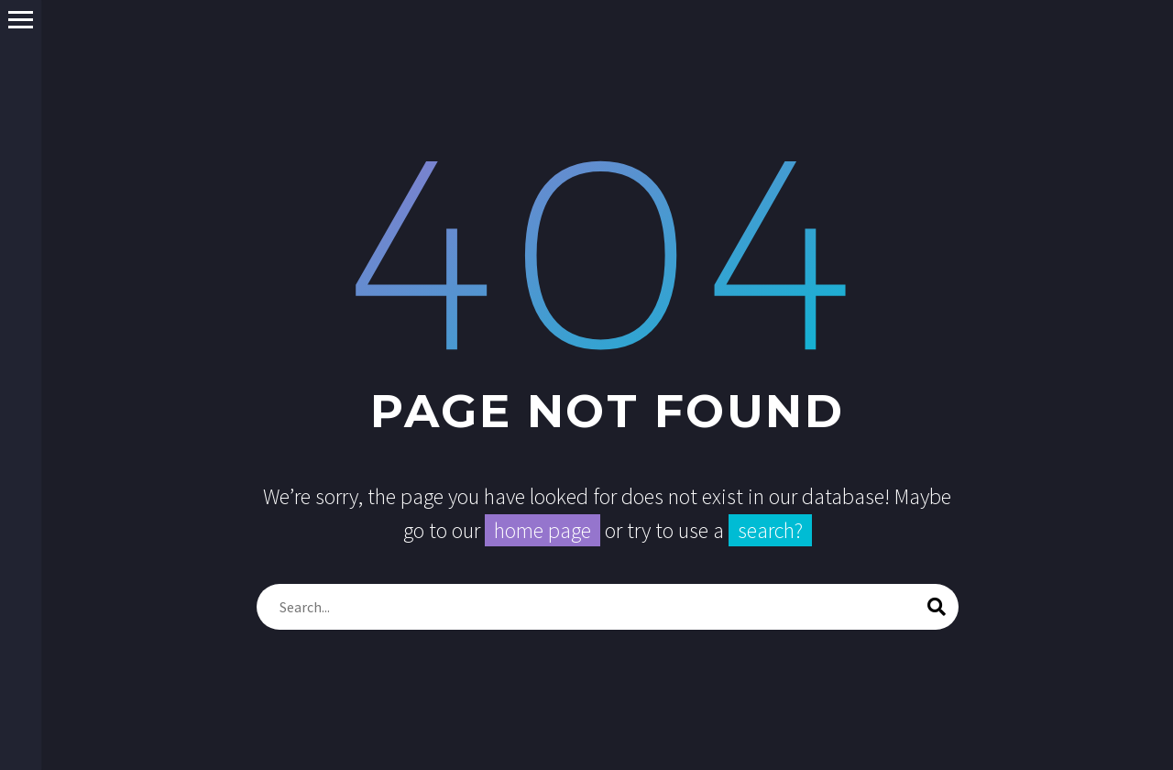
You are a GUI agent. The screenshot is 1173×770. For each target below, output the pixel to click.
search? (770, 530)
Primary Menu (20, 19)
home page (542, 530)
